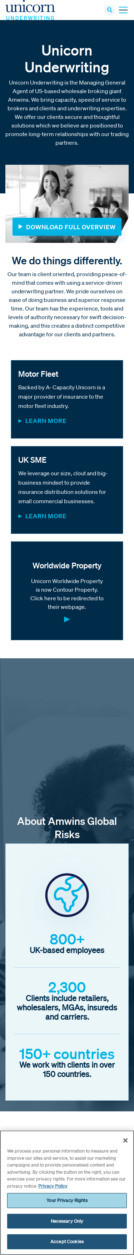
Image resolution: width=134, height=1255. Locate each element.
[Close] (125, 1140)
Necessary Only (67, 1221)
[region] (67, 1192)
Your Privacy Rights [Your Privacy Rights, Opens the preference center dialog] (66, 1200)
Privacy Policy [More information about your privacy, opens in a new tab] (53, 1186)
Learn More (45, 420)
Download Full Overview (71, 227)
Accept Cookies (67, 1242)
